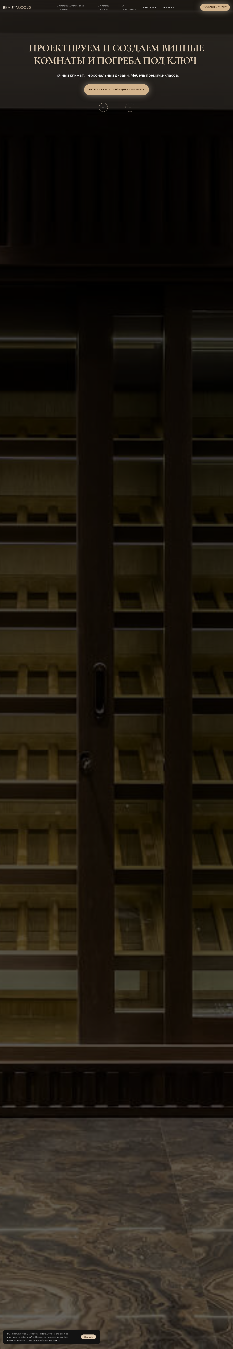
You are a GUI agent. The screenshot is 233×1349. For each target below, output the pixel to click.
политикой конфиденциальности (43, 1340)
